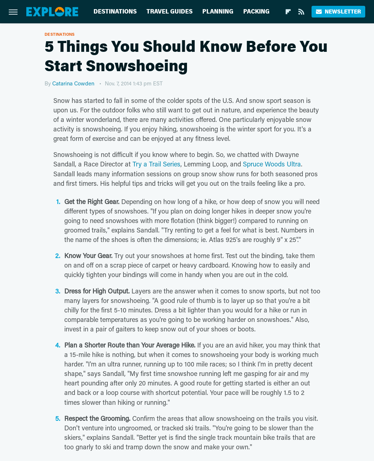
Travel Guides (169, 11)
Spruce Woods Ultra (272, 164)
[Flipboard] (288, 12)
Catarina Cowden (73, 83)
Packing (256, 11)
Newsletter (338, 11)
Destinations (115, 11)
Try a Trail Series (156, 164)
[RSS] (301, 12)
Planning (217, 11)
